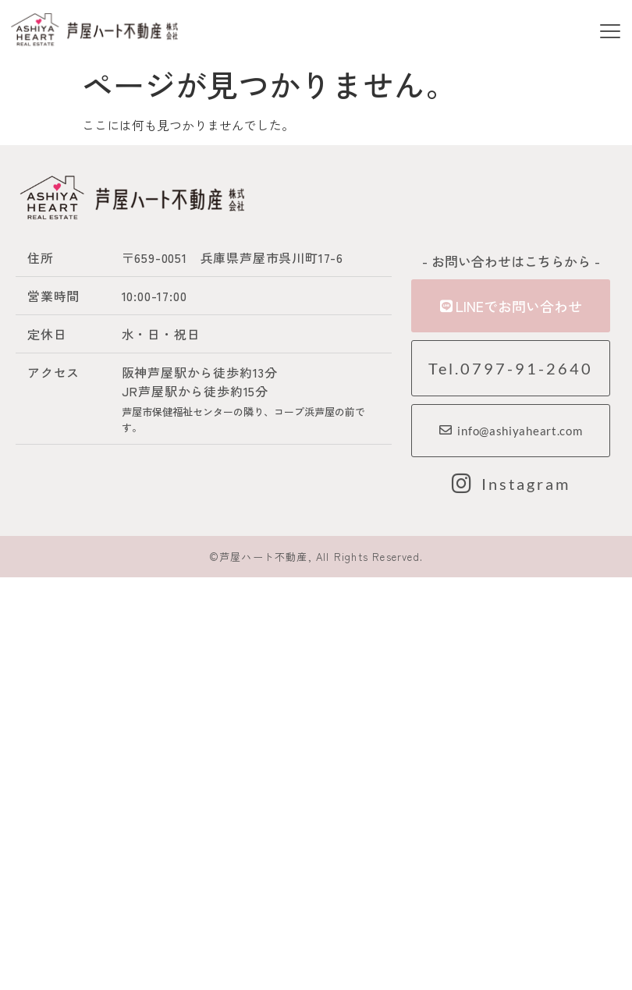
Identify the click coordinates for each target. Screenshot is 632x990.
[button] (609, 32)
